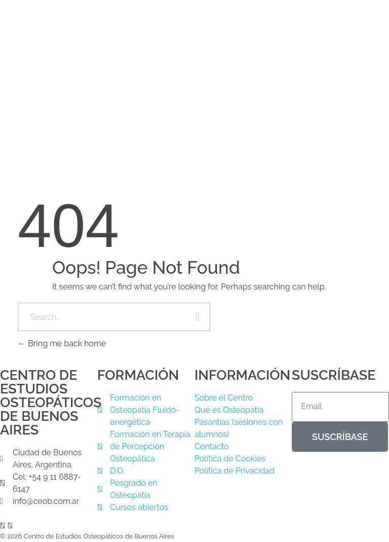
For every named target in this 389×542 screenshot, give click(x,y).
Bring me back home (62, 343)
